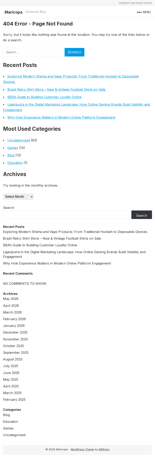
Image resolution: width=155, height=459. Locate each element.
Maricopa (13, 12)
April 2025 (11, 386)
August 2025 (12, 359)
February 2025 (14, 399)
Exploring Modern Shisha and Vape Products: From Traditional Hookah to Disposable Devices (75, 232)
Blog (10, 155)
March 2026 (12, 312)
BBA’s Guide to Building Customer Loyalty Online (44, 97)
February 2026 (14, 319)
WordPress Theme (82, 449)
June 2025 (11, 373)
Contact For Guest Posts (135, 3)
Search (8, 208)
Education (15, 163)
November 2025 (15, 339)
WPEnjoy (104, 449)
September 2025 (15, 353)
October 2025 (13, 346)
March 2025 (12, 393)
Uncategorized (18, 140)
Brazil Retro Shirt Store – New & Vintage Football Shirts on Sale (56, 89)
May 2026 (10, 299)
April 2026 (11, 306)
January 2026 (14, 326)
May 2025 (10, 379)
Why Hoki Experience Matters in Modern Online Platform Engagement (61, 117)
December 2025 (15, 332)
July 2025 (10, 366)
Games (12, 148)
